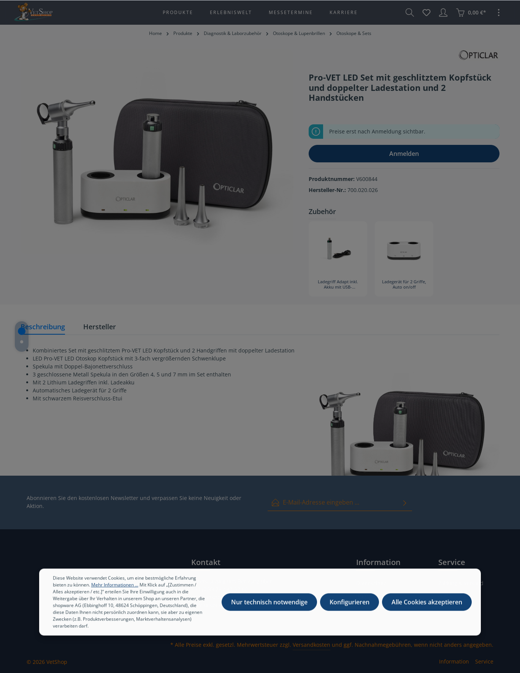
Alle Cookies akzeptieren (427, 611)
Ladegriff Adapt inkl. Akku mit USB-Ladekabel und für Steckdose (338, 284)
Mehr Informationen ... (114, 593)
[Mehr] (498, 12)
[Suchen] (409, 12)
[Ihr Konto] (443, 12)
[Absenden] (405, 502)
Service (484, 661)
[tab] (43, 327)
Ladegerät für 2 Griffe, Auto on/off (404, 284)
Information (454, 661)
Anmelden (404, 153)
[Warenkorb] (471, 12)
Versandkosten (311, 644)
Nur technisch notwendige (269, 611)
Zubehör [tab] (322, 211)
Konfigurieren (349, 611)
